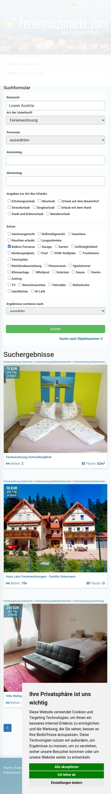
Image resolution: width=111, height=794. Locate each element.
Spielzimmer (80, 266)
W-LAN (38, 291)
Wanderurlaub (58, 214)
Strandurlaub (19, 207)
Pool (42, 253)
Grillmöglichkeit (84, 247)
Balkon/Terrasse (21, 247)
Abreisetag (14, 173)
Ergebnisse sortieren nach (25, 304)
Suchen (55, 329)
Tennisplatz (18, 259)
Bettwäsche (79, 285)
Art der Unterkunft (19, 112)
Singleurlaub (44, 207)
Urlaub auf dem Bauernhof (78, 201)
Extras (11, 226)
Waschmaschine (32, 285)
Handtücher (18, 291)
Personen (13, 132)
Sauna (78, 272)
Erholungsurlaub (21, 201)
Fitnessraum (55, 266)
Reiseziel (13, 97)
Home (8, 768)
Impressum (12, 772)
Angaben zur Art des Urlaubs (27, 193)
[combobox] (55, 105)
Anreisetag (14, 152)
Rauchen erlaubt (21, 240)
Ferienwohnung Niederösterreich (53, 361)
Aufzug (15, 278)
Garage (45, 247)
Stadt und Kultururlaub (25, 214)
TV (12, 285)
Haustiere (76, 234)
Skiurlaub (46, 201)
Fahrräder (57, 285)
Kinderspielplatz (21, 253)
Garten (61, 247)
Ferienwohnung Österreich (18, 361)
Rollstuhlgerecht (51, 234)
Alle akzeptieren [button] (67, 767)
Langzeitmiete (50, 240)
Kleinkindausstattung (25, 266)
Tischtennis (89, 253)
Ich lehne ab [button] (66, 775)
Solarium (60, 272)
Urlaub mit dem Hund (74, 207)
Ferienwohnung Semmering (88, 601)
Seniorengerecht (21, 234)
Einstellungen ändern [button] (66, 783)
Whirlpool (40, 272)
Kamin (94, 272)
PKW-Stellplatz (63, 253)
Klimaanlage (18, 272)
